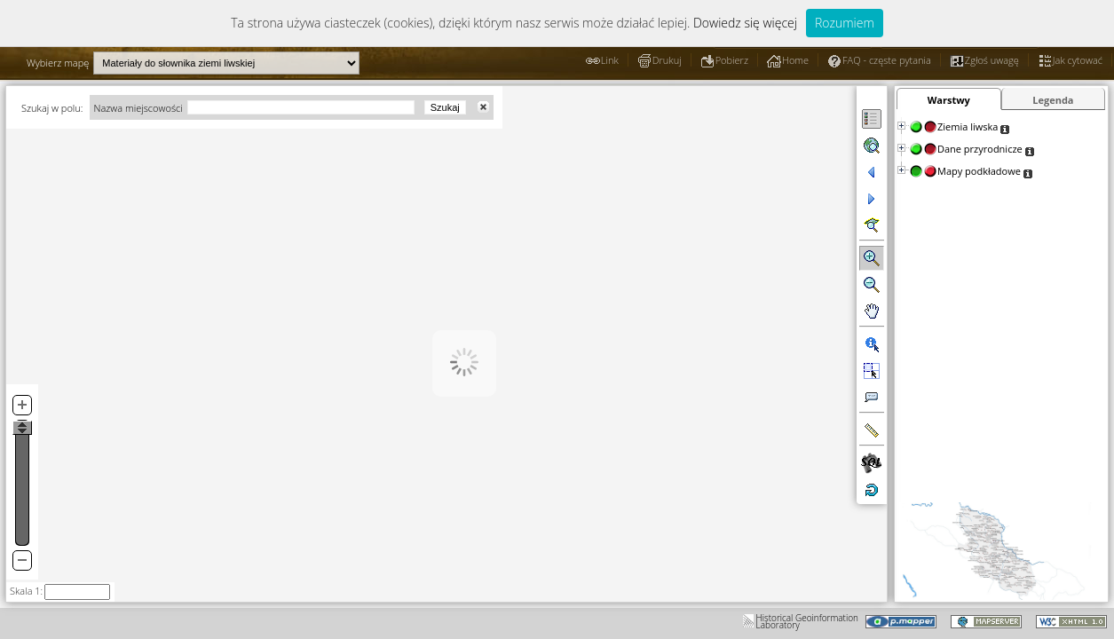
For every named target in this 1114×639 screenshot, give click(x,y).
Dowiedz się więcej (745, 22)
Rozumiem (844, 22)
